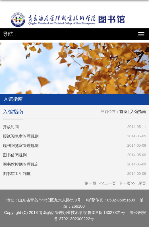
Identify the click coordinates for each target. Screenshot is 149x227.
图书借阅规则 (15, 155)
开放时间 (11, 127)
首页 (123, 111)
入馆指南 (138, 111)
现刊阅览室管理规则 (21, 145)
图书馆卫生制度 (17, 173)
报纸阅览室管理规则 (21, 136)
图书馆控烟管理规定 (21, 164)
